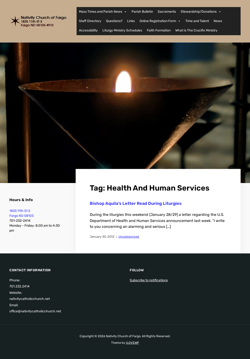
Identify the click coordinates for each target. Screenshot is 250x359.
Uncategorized (128, 236)
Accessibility (88, 30)
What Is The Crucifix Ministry (196, 30)
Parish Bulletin (142, 12)
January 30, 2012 (102, 236)
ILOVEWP (132, 342)
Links (131, 21)
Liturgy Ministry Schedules (122, 30)
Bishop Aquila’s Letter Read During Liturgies (136, 203)
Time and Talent (197, 21)
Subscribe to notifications (149, 280)
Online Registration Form (160, 21)
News (218, 21)
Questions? (114, 21)
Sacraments (167, 12)
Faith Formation (159, 30)
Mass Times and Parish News (103, 11)
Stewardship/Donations (201, 11)
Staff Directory (90, 21)
